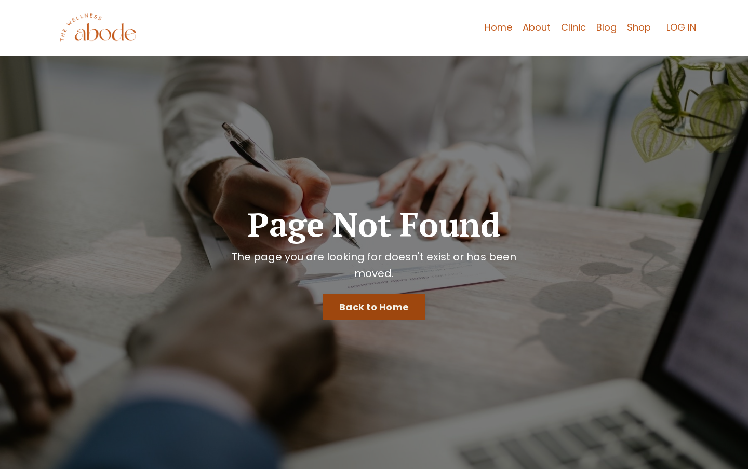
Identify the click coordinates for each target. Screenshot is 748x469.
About (537, 27)
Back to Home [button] (374, 306)
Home (498, 27)
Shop (639, 27)
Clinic (573, 27)
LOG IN (681, 27)
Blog (606, 27)
